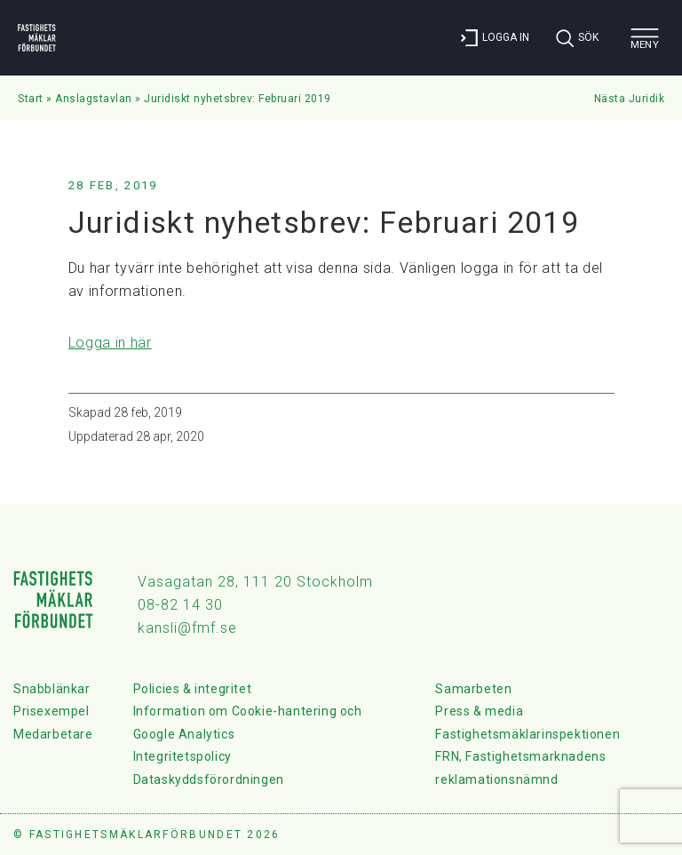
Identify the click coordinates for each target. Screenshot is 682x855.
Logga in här (110, 342)
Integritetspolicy (182, 756)
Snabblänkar (52, 689)
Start (31, 98)
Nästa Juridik (629, 98)
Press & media (479, 711)
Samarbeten (473, 689)
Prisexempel (51, 711)
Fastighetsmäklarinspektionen (527, 734)
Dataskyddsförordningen (208, 779)
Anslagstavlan (93, 98)
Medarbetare (53, 734)
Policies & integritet (192, 689)
